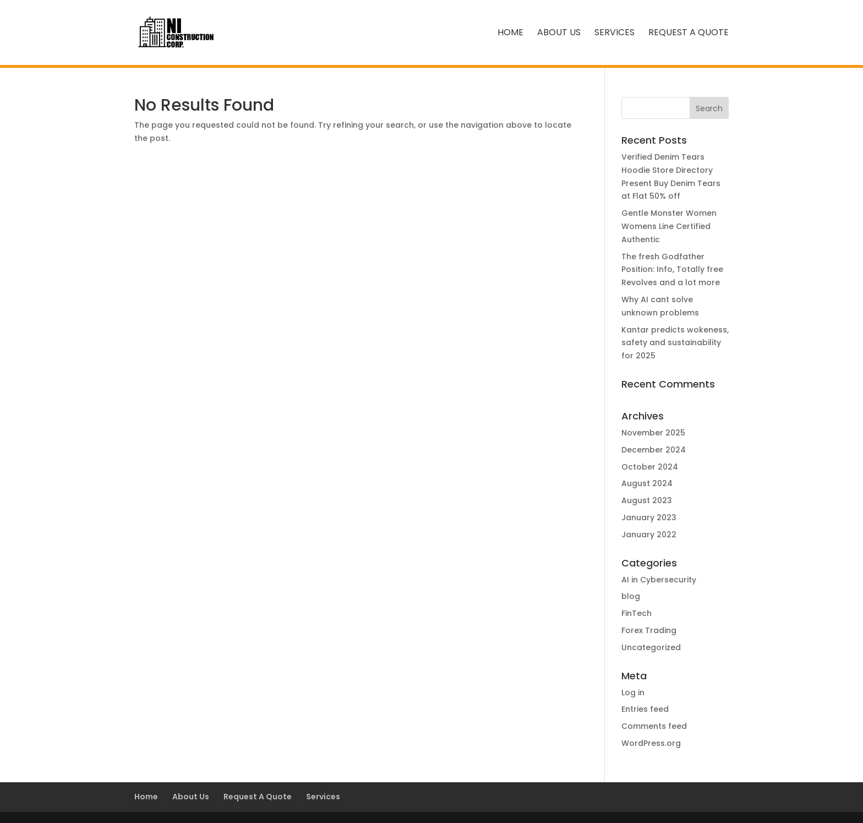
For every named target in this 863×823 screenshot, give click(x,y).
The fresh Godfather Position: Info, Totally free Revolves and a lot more (672, 269)
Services (614, 34)
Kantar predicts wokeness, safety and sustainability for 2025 (675, 343)
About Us (559, 34)
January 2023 (648, 517)
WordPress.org (651, 743)
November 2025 (653, 432)
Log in (632, 692)
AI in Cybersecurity (658, 579)
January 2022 (648, 534)
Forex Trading (648, 630)
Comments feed (654, 726)
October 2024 (649, 466)
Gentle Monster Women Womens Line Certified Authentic (669, 226)
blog (630, 596)
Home (510, 34)
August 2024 (647, 483)
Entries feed (645, 709)
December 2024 (653, 449)
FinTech (636, 613)
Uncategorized (651, 647)
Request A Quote (688, 34)
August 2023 (646, 500)
